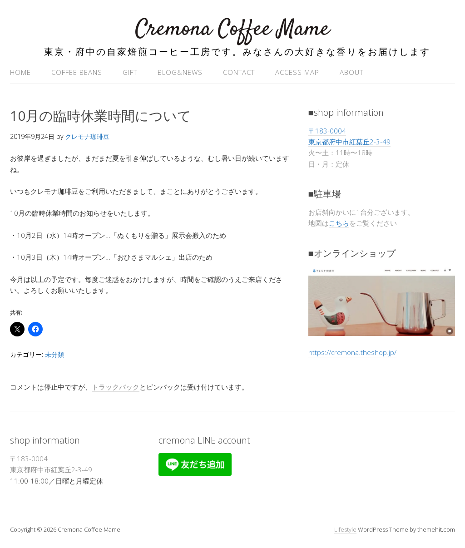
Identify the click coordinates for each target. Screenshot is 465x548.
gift (130, 72)
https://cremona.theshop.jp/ (352, 352)
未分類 (54, 354)
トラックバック (115, 386)
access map (297, 72)
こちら (339, 222)
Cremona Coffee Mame (232, 29)
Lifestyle (345, 529)
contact (239, 72)
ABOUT (351, 72)
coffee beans (76, 72)
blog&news (180, 72)
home (20, 72)
